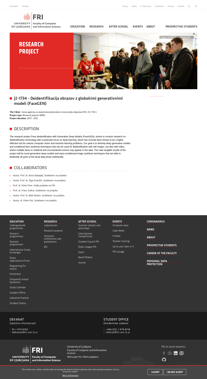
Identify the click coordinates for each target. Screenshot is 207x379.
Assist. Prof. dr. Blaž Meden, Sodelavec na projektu (38, 195)
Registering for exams (18, 267)
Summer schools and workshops (89, 227)
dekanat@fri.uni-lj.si (25, 332)
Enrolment (15, 273)
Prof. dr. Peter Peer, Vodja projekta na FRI (34, 185)
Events (138, 26)
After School (118, 26)
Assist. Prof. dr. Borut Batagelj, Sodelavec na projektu (40, 175)
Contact (181, 6)
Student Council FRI (88, 241)
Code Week (119, 230)
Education (77, 26)
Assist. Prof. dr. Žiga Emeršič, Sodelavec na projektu (39, 180)
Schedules (159, 6)
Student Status (18, 303)
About (150, 26)
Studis (134, 6)
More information (70, 376)
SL (189, 6)
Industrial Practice (19, 297)
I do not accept (175, 372)
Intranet (170, 6)
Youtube (25, 6)
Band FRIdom (85, 257)
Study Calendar (18, 287)
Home (163, 37)
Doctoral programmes (16, 243)
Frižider (116, 235)
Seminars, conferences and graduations (52, 238)
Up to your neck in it (123, 246)
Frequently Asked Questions (19, 281)
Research (96, 26)
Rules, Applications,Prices (20, 259)
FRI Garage (118, 251)
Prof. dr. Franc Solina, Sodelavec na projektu (35, 190)
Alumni (82, 262)
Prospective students (181, 26)
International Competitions (85, 235)
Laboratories (50, 225)
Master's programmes (16, 235)
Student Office (17, 292)
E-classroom (146, 6)
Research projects (53, 230)
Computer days (120, 225)
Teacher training (121, 241)
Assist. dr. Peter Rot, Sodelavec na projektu (35, 200)
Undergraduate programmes (18, 227)
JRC (46, 246)
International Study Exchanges (20, 251)
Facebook (14, 6)
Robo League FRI (87, 246)
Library (125, 6)
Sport (81, 252)
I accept (155, 372)
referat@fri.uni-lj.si (118, 332)
